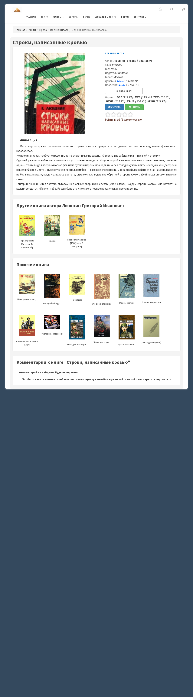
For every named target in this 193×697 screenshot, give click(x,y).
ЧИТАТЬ (134, 107)
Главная (31, 17)
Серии (87, 17)
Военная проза (59, 30)
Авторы (73, 17)
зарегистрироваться (157, 379)
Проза (43, 30)
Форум (125, 17)
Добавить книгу (105, 17)
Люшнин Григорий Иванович (133, 61)
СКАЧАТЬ (114, 107)
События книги (124, 91)
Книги (44, 17)
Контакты (140, 17)
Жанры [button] (57, 17)
